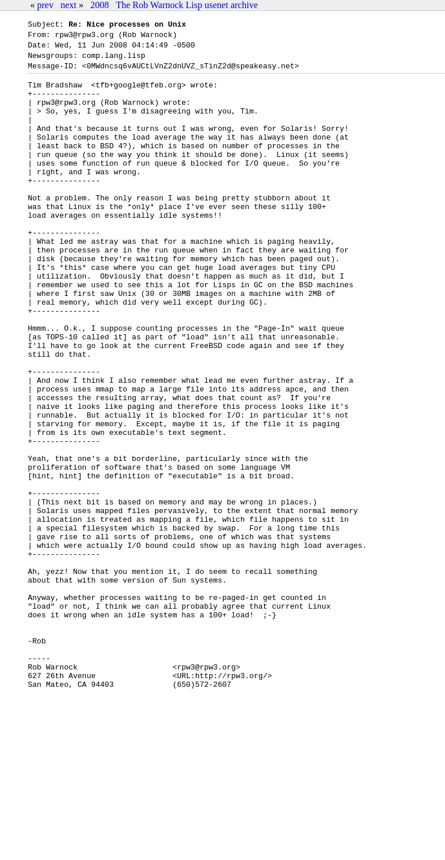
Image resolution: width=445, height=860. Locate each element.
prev (45, 5)
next (68, 5)
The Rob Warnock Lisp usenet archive (187, 5)
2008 (99, 5)
